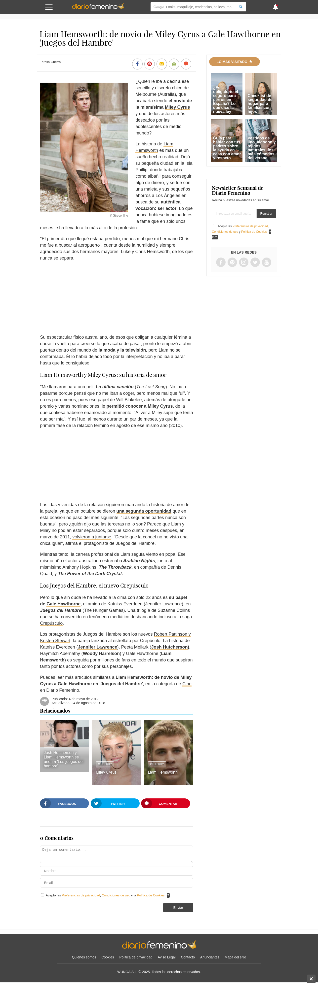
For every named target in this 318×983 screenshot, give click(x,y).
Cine (187, 683)
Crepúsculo (51, 623)
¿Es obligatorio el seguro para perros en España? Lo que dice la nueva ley (225, 100)
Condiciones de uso (116, 895)
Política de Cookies (150, 895)
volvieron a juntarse (91, 536)
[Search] (240, 6)
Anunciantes (209, 957)
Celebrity (105, 764)
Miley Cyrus (177, 107)
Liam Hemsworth (163, 772)
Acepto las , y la (105, 895)
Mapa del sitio (235, 957)
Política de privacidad (135, 957)
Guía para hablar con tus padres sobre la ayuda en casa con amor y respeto (227, 148)
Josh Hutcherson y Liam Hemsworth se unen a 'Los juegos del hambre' (63, 759)
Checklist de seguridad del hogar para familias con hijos (261, 104)
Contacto (188, 957)
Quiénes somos (84, 957)
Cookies (107, 957)
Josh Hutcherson (169, 647)
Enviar (178, 908)
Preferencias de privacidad (81, 895)
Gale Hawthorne (63, 603)
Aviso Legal (167, 957)
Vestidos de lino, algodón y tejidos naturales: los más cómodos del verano (262, 148)
